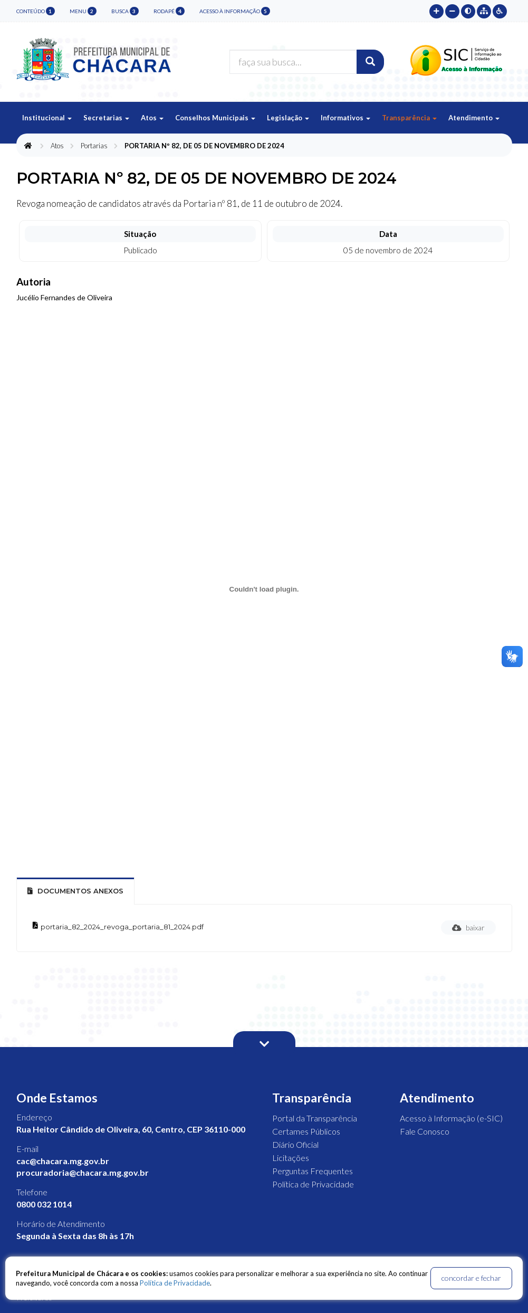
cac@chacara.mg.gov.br (62, 1161)
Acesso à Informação (234, 11)
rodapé (169, 11)
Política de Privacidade (313, 1184)
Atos (57, 145)
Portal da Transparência (314, 1118)
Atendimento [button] (474, 117)
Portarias (94, 145)
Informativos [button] (345, 117)
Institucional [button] (47, 117)
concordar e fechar (471, 1277)
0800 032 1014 (44, 1204)
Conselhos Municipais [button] (215, 117)
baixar (468, 927)
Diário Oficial (295, 1144)
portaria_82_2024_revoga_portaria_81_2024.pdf (122, 926)
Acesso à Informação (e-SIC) (451, 1118)
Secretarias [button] (106, 117)
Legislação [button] (288, 117)
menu (83, 11)
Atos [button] (152, 117)
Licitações (290, 1158)
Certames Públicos (306, 1131)
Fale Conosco (424, 1131)
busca (125, 11)
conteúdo (35, 11)
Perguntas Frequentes (312, 1171)
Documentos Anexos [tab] (75, 891)
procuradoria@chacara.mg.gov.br (82, 1172)
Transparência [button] (409, 117)
